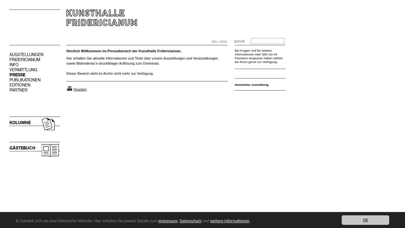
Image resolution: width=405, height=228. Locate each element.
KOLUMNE (20, 122)
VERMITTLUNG (23, 69)
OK (365, 220)
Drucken (80, 89)
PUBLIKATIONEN (24, 80)
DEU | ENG (219, 41)
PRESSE (17, 75)
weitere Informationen (229, 221)
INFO (14, 64)
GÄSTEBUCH (22, 148)
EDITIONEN (19, 85)
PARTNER (18, 90)
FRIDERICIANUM (24, 59)
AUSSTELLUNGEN (26, 54)
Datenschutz (190, 221)
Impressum (168, 221)
